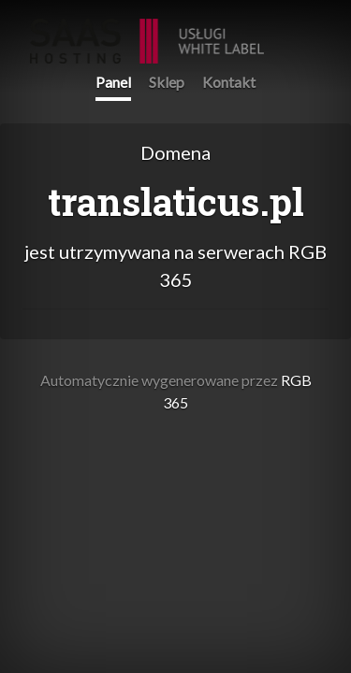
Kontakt (229, 82)
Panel (113, 82)
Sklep (166, 82)
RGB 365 (147, 31)
